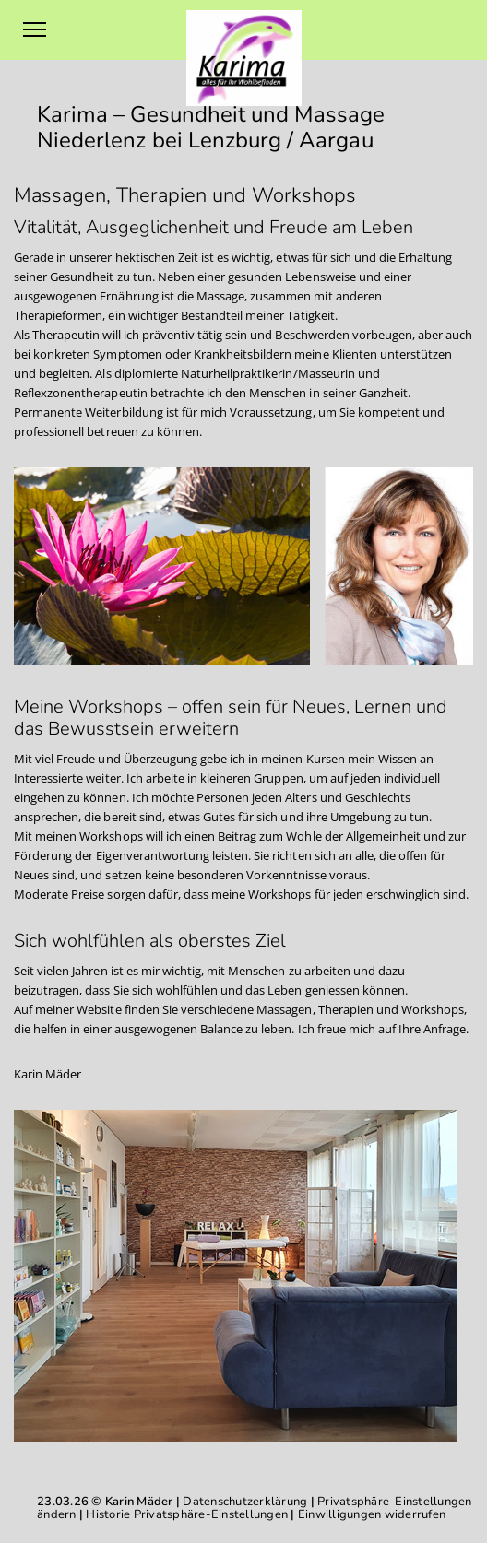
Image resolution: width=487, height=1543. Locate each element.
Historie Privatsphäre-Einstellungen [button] (187, 1514)
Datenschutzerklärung (245, 1501)
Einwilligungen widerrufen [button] (371, 1514)
